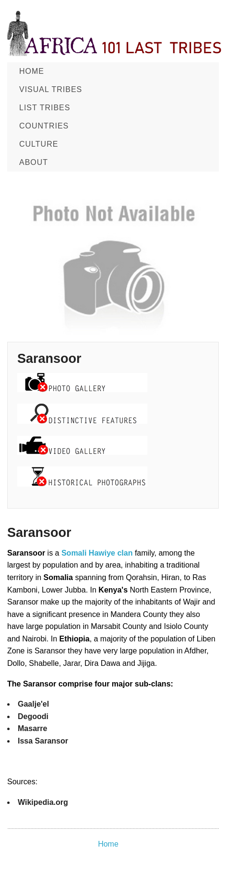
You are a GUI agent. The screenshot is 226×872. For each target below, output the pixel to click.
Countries (44, 126)
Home (31, 71)
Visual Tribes (50, 89)
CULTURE (38, 144)
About (33, 162)
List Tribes (44, 108)
